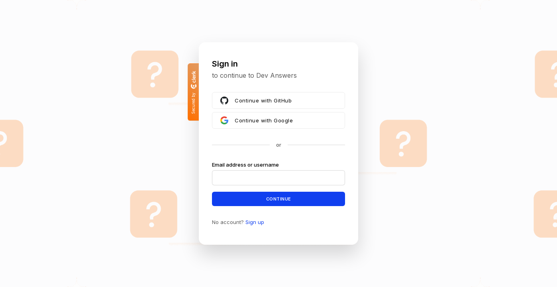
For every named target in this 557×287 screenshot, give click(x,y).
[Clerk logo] (193, 79)
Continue (278, 198)
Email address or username (245, 164)
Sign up (254, 222)
